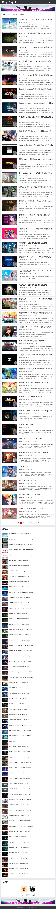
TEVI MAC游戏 (24, 466)
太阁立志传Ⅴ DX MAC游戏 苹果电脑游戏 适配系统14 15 (37, 313)
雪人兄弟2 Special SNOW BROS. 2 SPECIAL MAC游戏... (22, 889)
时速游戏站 (6, 14)
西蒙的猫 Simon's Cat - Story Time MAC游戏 (33, 383)
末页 (38, 522)
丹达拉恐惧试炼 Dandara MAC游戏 (30, 397)
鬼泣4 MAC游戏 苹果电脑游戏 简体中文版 (32, 341)
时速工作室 (22, 22)
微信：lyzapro (23, 64)
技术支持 (37, 907)
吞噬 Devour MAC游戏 (26, 425)
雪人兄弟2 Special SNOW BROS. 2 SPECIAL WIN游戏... (22, 883)
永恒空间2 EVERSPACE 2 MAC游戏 (30, 438)
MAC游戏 (13, 14)
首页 (18, 522)
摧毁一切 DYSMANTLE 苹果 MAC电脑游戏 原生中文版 (36, 452)
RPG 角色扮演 (19, 14)
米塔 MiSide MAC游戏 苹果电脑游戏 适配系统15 (34, 215)
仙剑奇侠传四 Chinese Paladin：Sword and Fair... (20, 878)
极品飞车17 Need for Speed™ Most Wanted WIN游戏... (21, 894)
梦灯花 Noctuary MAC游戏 (27, 480)
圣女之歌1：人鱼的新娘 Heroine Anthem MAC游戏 (35, 369)
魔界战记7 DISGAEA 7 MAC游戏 (29, 494)
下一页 (34, 522)
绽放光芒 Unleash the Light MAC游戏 (31, 508)
